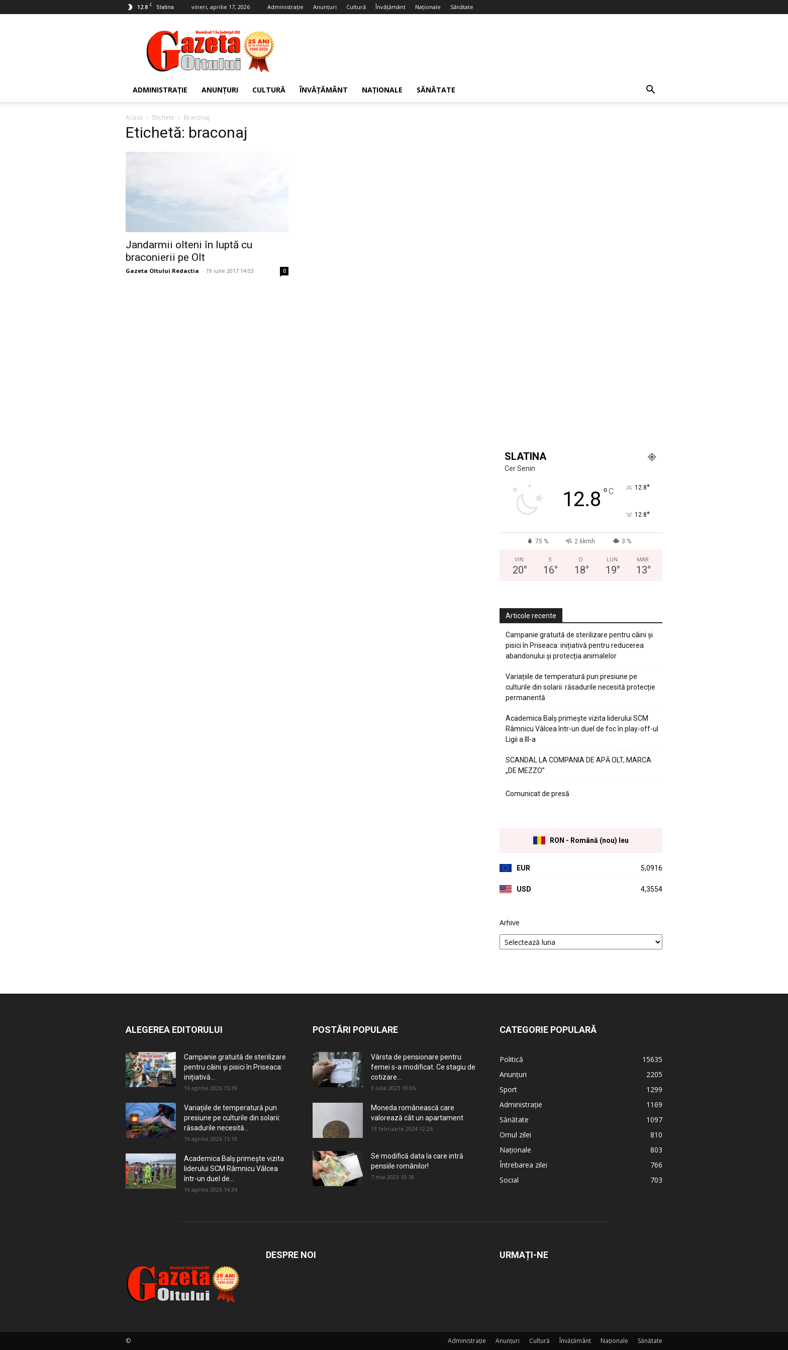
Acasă (134, 117)
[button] (650, 90)
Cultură (356, 7)
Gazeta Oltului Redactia (162, 270)
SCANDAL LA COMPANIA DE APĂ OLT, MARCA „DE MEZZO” (578, 765)
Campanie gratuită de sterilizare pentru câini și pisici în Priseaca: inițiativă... (235, 1067)
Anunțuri (325, 7)
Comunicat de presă (537, 794)
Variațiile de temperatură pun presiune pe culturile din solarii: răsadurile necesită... (232, 1118)
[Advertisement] (479, 50)
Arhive (510, 922)
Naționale (428, 7)
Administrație (285, 7)
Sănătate (461, 7)
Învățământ (390, 7)
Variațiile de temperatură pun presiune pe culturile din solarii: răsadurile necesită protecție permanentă (580, 687)
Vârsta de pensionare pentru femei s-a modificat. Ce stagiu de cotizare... (423, 1067)
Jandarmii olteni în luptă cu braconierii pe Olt (189, 251)
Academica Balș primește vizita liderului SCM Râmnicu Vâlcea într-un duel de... (234, 1168)
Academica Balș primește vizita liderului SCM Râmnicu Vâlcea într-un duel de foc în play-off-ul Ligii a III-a (582, 728)
